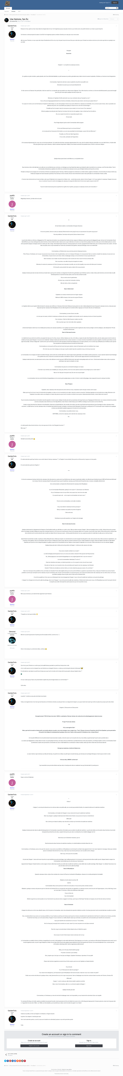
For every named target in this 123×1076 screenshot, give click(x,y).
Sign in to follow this (103, 19)
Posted (24, 25)
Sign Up (115, 2)
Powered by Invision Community (61, 1073)
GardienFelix (14, 21)
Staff (19, 11)
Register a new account (34, 1045)
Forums (13, 11)
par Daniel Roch (31, 1070)
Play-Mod (6, 11)
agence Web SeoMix (60, 1070)
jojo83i (12, 195)
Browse (8, 8)
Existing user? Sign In (104, 2)
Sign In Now (88, 1045)
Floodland (28, 21)
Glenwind (12, 632)
